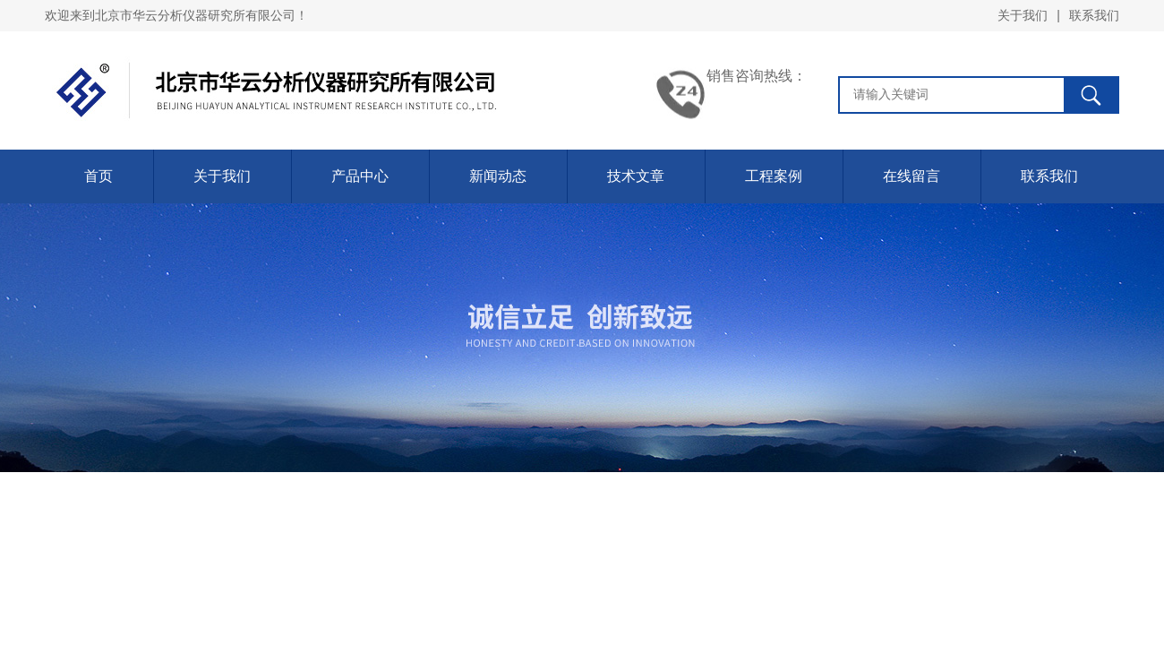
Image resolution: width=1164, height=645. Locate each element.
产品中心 (360, 176)
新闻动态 (497, 176)
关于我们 (1022, 15)
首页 (98, 176)
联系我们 (1094, 15)
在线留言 (911, 176)
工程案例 (773, 176)
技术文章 (635, 176)
